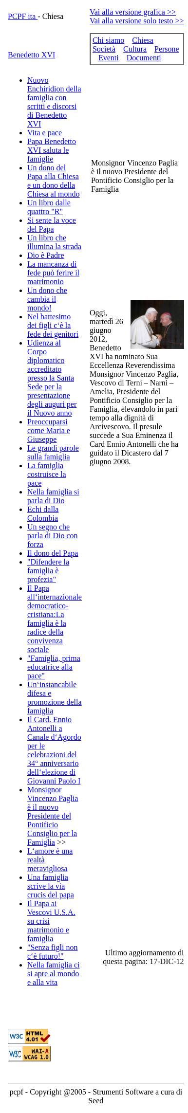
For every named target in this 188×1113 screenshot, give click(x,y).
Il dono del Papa (52, 553)
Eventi (108, 58)
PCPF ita (23, 16)
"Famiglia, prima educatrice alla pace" (53, 667)
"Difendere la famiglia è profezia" (48, 571)
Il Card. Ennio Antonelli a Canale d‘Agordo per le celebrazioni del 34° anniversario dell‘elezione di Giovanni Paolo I (54, 750)
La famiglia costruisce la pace (46, 474)
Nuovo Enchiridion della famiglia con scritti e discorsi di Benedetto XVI (54, 102)
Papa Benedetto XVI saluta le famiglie (51, 150)
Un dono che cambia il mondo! (47, 299)
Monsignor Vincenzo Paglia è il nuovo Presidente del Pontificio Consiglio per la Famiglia (52, 815)
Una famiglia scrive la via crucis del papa (50, 886)
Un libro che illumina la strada (54, 242)
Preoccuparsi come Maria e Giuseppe (48, 430)
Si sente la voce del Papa (51, 224)
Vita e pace (44, 132)
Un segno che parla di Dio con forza (52, 535)
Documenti (144, 58)
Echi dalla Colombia (42, 513)
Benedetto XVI (31, 55)
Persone (166, 49)
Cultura (135, 49)
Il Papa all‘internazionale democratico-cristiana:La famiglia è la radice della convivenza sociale (54, 619)
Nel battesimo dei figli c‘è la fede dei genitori (52, 325)
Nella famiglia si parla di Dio (53, 496)
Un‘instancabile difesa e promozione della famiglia (54, 697)
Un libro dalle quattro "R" (49, 207)
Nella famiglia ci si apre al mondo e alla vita (53, 973)
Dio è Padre (45, 255)
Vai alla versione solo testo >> (137, 21)
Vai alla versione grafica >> (133, 12)
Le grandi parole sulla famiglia (53, 452)
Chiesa (142, 40)
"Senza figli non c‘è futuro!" (52, 951)
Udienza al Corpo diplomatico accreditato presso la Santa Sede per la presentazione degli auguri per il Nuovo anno (51, 378)
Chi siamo (108, 40)
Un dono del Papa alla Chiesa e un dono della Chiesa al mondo (53, 181)
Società (104, 49)
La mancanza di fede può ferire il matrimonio (53, 273)
